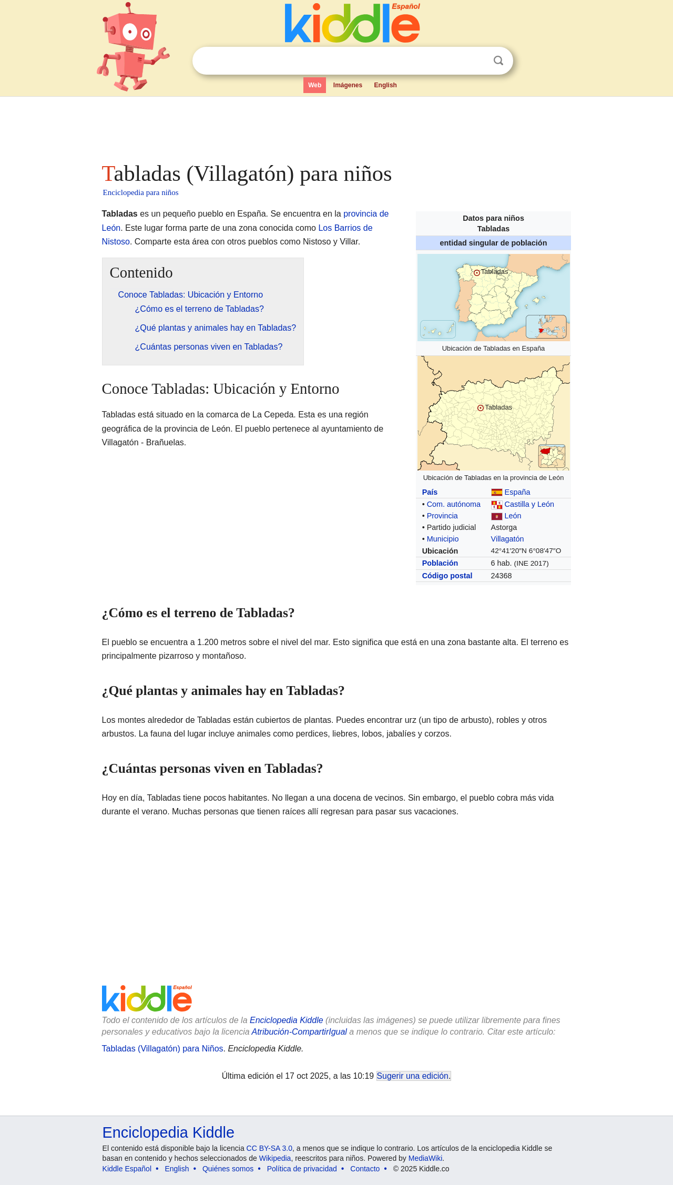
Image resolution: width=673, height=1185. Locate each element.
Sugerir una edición (412, 1075)
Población (440, 563)
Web (314, 85)
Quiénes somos (227, 1168)
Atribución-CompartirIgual (299, 1031)
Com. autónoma (454, 504)
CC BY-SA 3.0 (269, 1148)
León (513, 516)
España (518, 492)
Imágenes (347, 85)
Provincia (442, 516)
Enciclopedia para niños (141, 192)
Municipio (443, 539)
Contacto (365, 1168)
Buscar (498, 61)
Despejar (477, 61)
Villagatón (507, 539)
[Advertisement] (336, 126)
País (430, 492)
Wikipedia (275, 1158)
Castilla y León (529, 504)
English (385, 85)
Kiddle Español (127, 1168)
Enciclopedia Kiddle (286, 1020)
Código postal (447, 575)
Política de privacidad (302, 1168)
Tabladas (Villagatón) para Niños (162, 1048)
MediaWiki (426, 1158)
